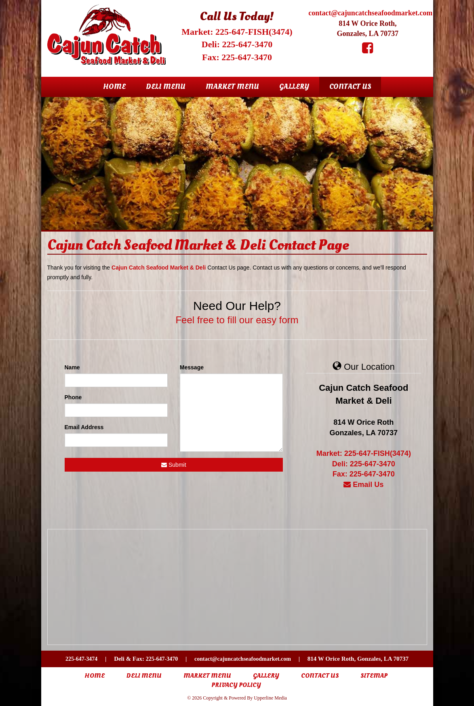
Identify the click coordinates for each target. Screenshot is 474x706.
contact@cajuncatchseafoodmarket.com (370, 13)
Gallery (294, 87)
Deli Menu (165, 87)
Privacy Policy (236, 685)
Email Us (363, 485)
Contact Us (350, 87)
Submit (173, 465)
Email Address (84, 427)
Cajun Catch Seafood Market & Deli (159, 267)
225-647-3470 (162, 659)
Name (72, 367)
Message (192, 367)
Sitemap (374, 675)
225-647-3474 (81, 659)
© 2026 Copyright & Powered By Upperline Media (237, 698)
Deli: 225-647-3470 (237, 44)
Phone (73, 397)
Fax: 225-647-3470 (237, 57)
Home (114, 87)
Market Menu (232, 87)
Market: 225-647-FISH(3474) (236, 32)
